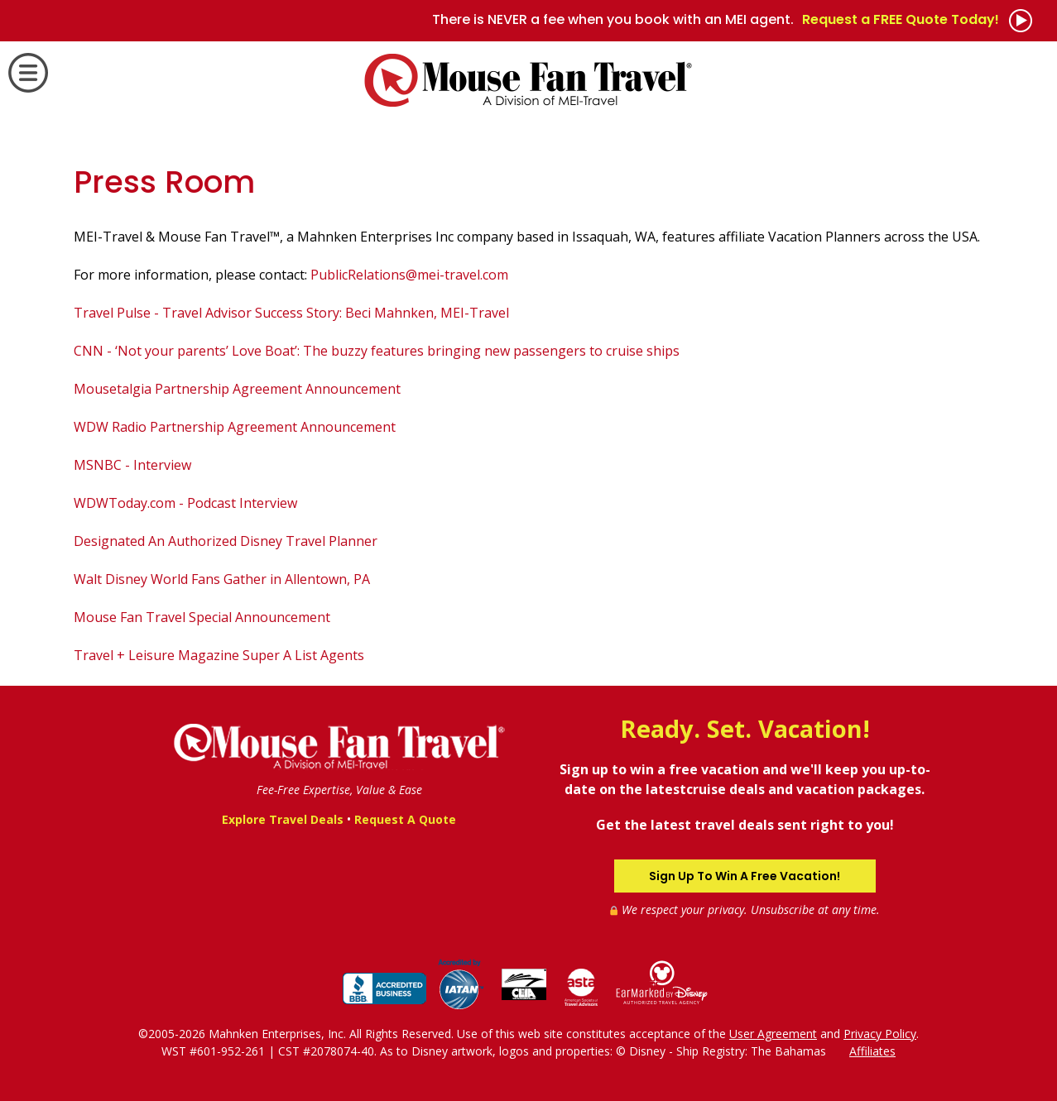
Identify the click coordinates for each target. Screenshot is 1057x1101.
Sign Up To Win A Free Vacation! (744, 876)
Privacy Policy (879, 1033)
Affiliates (872, 1051)
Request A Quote (405, 819)
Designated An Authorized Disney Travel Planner (225, 541)
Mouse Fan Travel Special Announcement (202, 617)
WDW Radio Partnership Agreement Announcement (235, 427)
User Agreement (773, 1033)
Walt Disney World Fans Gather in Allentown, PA (222, 579)
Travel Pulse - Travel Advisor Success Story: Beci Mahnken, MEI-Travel (291, 313)
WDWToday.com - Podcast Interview (185, 503)
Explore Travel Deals (283, 819)
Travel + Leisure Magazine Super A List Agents (219, 655)
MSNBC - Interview (132, 465)
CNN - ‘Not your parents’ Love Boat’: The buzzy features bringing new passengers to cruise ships (377, 351)
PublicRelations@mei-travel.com (409, 275)
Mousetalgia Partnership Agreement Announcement (237, 389)
